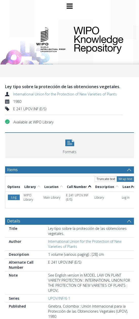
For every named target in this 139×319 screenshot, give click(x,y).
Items (12, 169)
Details (13, 221)
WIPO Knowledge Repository (100, 39)
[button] (69, 145)
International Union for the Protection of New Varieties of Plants (65, 94)
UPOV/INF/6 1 (59, 298)
